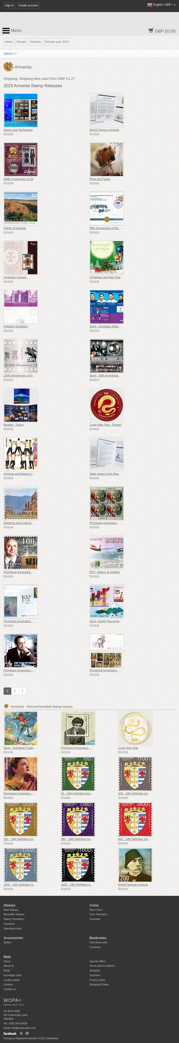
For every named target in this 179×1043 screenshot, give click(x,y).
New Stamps (11, 909)
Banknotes (98, 938)
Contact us (10, 989)
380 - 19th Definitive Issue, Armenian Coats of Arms (93, 839)
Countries (9, 923)
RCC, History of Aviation (105, 572)
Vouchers (95, 975)
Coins (94, 905)
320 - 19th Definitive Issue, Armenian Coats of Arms (36, 839)
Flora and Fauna (100, 179)
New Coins (96, 909)
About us (9, 965)
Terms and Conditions (102, 965)
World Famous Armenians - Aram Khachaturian (119, 130)
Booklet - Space (14, 424)
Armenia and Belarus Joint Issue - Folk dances (33, 474)
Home (9, 41)
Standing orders (13, 928)
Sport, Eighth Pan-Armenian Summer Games (118, 621)
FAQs (7, 970)
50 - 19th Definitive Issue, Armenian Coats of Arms (92, 793)
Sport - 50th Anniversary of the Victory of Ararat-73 (121, 375)
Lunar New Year (128, 748)
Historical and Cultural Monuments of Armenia (32, 523)
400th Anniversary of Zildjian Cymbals (27, 179)
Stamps (21, 41)
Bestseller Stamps (14, 914)
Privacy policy (97, 980)
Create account (28, 5)
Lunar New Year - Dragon (105, 424)
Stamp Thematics (14, 919)
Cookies (8, 984)
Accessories (13, 938)
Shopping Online (99, 984)
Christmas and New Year (105, 277)
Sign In (9, 5)
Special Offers (98, 961)
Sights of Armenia (15, 228)
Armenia (35, 41)
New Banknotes (99, 942)
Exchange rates (12, 975)
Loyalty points (11, 980)
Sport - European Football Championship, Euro (33, 748)
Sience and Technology (18, 130)
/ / (161, 4)
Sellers (8, 942)
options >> (10, 53)
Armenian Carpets (15, 277)
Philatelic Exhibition (16, 326)
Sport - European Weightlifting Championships (119, 326)
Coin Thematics (98, 914)
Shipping (95, 970)
